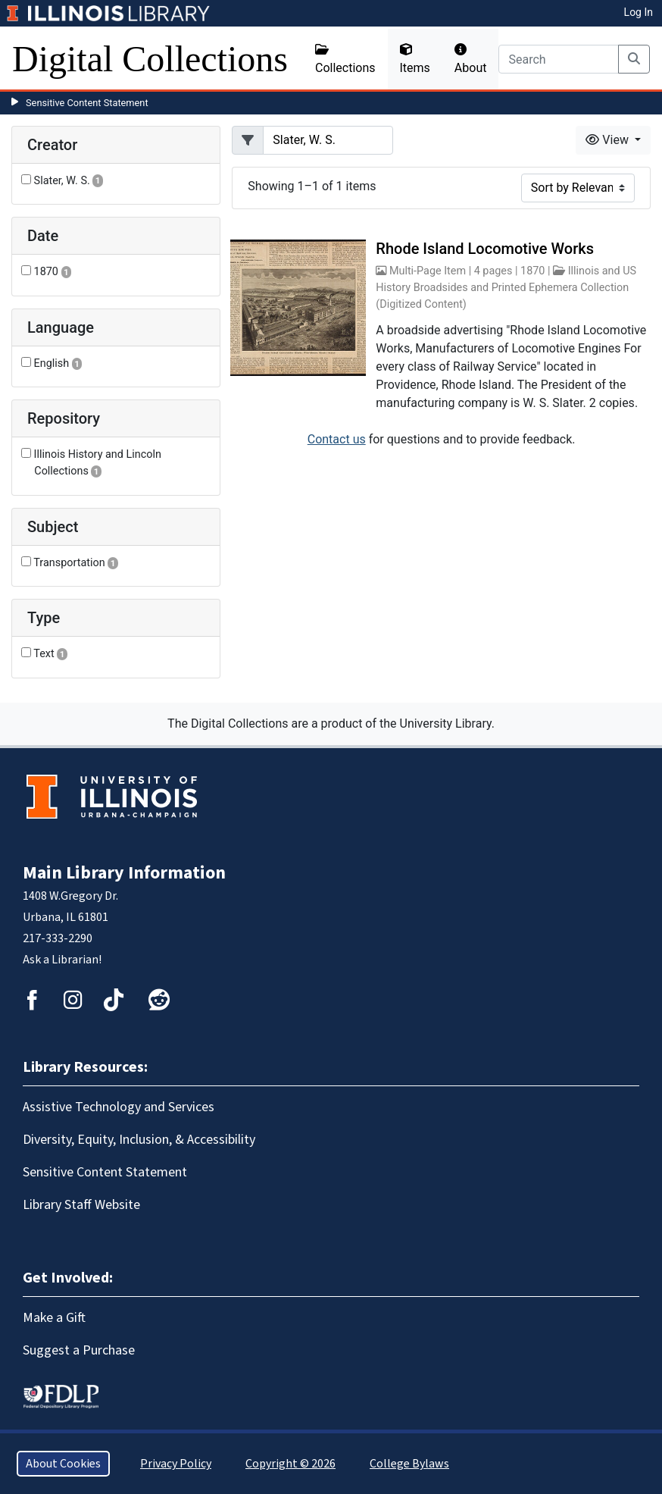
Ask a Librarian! (62, 959)
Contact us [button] (337, 439)
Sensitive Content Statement (87, 102)
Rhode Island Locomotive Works (485, 249)
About (470, 59)
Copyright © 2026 (290, 1463)
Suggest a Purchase (79, 1350)
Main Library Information (124, 873)
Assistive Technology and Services (118, 1107)
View (608, 140)
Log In (638, 12)
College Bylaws (409, 1463)
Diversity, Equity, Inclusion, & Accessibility (139, 1139)
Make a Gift (54, 1317)
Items (415, 59)
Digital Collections (150, 59)
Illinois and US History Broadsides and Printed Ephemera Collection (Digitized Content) (506, 287)
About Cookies (63, 1463)
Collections (345, 59)
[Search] (558, 59)
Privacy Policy (175, 1463)
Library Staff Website (81, 1204)
